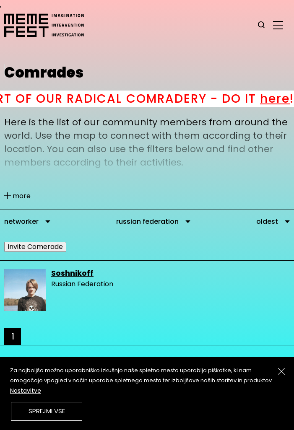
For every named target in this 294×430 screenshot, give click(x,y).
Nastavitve (25, 390)
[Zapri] (281, 371)
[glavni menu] (278, 24)
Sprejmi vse (47, 411)
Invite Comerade (35, 246)
